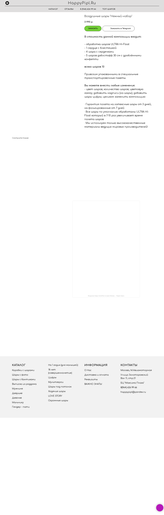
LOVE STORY (55, 396)
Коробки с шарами (23, 370)
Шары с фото (20, 375)
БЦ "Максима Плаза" (132, 383)
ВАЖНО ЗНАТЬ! (93, 384)
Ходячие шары (57, 391)
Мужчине (17, 388)
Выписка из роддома (24, 384)
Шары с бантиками (23, 379)
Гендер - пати (21, 407)
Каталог (53, 9)
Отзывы (69, 9)
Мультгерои (55, 382)
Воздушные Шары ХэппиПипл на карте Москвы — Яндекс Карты (106, 296)
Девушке (17, 393)
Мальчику (18, 402)
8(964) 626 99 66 (129, 387)
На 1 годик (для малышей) (63, 365)
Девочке (17, 398)
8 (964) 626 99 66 (88, 9)
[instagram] (7, 3)
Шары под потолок (60, 386)
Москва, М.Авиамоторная (136, 370)
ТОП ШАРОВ (108, 9)
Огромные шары (58, 400)
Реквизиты (91, 379)
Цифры (52, 377)
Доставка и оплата (96, 375)
